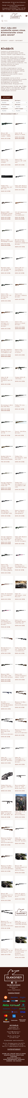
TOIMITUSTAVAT (14, 985)
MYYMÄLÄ (14, 1025)
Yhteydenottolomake (9, 8)
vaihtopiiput (5, 90)
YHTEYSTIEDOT (14, 1049)
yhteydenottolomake (8, 65)
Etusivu (4, 40)
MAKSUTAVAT (14, 993)
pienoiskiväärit (15, 89)
